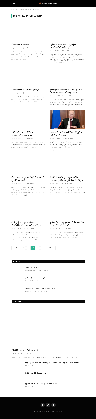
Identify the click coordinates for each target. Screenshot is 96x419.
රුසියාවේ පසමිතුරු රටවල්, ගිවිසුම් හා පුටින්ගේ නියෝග (66, 133)
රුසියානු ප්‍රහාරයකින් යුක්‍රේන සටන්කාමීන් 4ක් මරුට (63, 46)
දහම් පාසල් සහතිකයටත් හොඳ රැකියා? (37, 278)
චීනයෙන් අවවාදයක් (20, 44)
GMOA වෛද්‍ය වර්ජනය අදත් (25, 350)
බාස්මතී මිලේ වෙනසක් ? (33, 267)
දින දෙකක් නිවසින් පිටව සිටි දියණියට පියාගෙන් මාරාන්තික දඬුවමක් (66, 91)
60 (50, 248)
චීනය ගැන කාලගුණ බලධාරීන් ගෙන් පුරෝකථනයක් (27, 178)
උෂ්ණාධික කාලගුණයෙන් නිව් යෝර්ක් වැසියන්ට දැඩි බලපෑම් (67, 223)
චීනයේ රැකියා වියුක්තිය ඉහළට (25, 89)
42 (42, 248)
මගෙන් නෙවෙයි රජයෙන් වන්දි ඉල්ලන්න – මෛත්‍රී (40, 288)
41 (38, 248)
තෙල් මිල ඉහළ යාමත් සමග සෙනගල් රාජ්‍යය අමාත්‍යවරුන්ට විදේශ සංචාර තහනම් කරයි (52, 362)
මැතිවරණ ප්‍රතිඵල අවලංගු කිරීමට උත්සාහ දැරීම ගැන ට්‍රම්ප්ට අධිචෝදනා (66, 178)
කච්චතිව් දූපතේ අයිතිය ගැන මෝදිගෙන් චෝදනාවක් (23, 133)
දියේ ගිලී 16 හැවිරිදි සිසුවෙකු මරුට (35, 373)
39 (28, 248)
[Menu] (14, 3)
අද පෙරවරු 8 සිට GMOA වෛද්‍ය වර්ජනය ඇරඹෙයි (41, 383)
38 (24, 248)
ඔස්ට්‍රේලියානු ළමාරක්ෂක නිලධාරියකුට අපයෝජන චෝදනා (26, 223)
